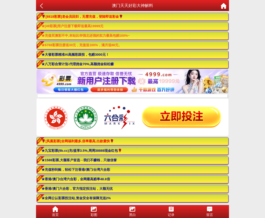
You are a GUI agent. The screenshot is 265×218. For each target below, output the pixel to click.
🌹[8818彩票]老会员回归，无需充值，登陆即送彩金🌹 (82, 16)
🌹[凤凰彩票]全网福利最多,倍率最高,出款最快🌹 (77, 141)
